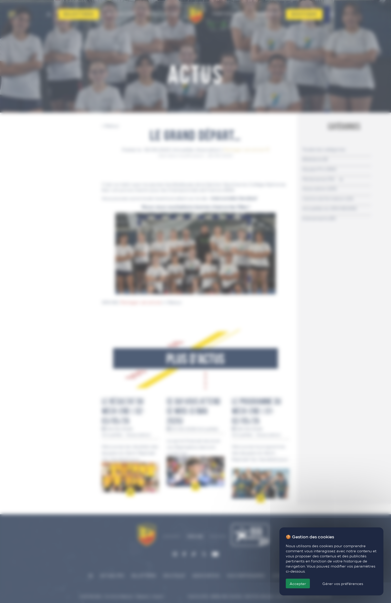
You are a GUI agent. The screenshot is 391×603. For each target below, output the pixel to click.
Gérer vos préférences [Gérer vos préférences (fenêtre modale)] (342, 583)
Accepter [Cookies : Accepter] (298, 583)
